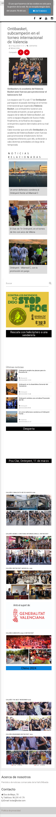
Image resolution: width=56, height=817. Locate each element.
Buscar (9, 283)
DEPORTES (33, 46)
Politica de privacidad (11, 810)
